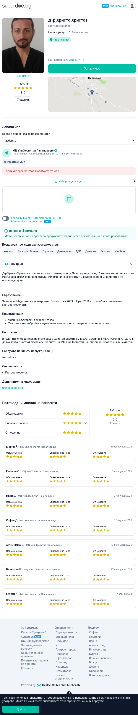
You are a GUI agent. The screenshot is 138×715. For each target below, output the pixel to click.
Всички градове (98, 675)
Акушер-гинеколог (67, 633)
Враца (92, 663)
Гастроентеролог (66, 650)
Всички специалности (69, 675)
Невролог (61, 654)
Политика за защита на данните (34, 663)
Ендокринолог (64, 637)
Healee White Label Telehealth (58, 682)
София (92, 633)
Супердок (31, 637)
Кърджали (95, 671)
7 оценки (23, 100)
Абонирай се (113, 6)
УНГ (57, 646)
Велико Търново (99, 658)
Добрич (93, 667)
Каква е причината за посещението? (26, 134)
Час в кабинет (60, 40)
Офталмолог (63, 658)
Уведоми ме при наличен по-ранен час (36, 220)
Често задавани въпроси (31, 647)
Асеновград (95, 646)
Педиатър (61, 641)
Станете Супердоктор (35, 641)
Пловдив (94, 637)
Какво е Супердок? (33, 633)
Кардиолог (62, 667)
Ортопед (60, 663)
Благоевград (96, 650)
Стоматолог (62, 671)
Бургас (92, 654)
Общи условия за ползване (32, 655)
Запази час (92, 69)
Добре (21, 709)
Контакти (27, 669)
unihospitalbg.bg (12, 388)
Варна (92, 641)
